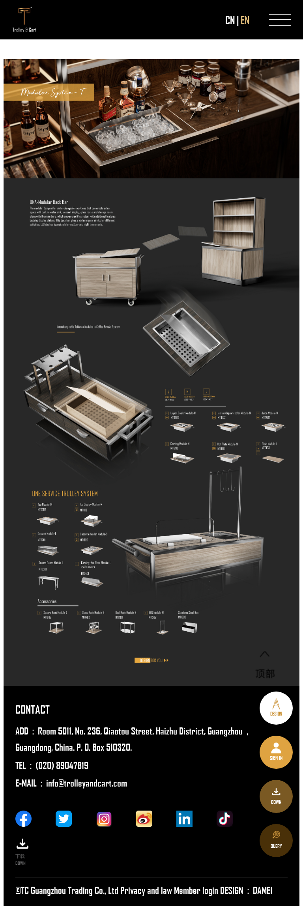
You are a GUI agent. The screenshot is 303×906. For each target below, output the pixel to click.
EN (245, 19)
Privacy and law (146, 890)
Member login (197, 890)
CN (230, 19)
